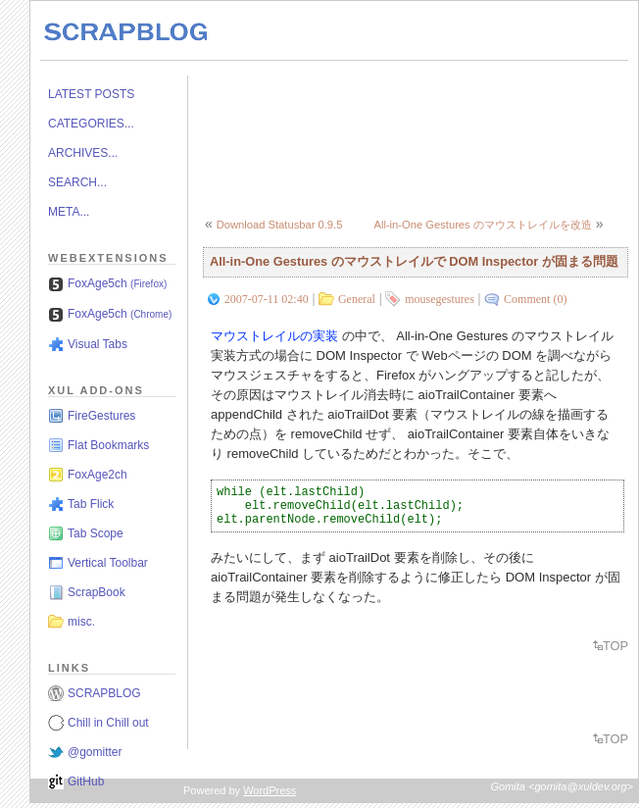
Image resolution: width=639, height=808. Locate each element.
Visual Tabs (97, 344)
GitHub (86, 781)
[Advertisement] (285, 137)
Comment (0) (535, 299)
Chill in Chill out (108, 723)
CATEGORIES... (91, 123)
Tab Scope (95, 533)
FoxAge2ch (97, 474)
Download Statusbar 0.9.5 (280, 224)
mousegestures (439, 299)
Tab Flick (91, 504)
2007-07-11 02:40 (266, 299)
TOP (615, 645)
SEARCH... (77, 182)
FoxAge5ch (117, 283)
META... (68, 212)
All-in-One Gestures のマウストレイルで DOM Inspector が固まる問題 (414, 261)
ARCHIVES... (83, 153)
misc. (81, 622)
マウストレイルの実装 (274, 335)
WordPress (269, 790)
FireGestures (101, 416)
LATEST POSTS (91, 94)
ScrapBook (96, 592)
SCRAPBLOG (104, 693)
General (356, 299)
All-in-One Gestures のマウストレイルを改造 (482, 224)
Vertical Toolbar (108, 563)
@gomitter (95, 752)
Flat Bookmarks (108, 445)
